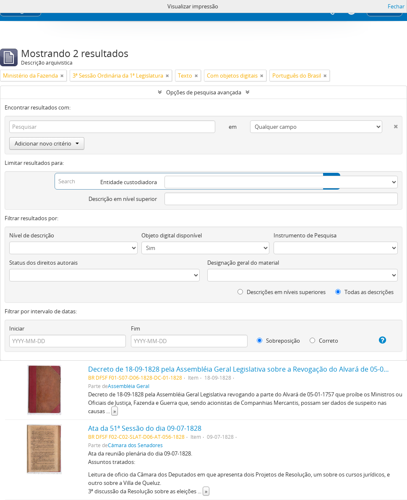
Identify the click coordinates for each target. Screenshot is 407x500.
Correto (324, 340)
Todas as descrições (364, 292)
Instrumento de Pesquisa (305, 235)
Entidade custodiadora (128, 182)
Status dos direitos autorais (43, 262)
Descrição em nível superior (123, 199)
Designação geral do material (243, 262)
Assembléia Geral (128, 386)
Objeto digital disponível (171, 235)
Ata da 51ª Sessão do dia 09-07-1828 (144, 428)
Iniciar (16, 328)
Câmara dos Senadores (135, 445)
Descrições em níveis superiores (281, 292)
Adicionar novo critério (47, 143)
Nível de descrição (31, 235)
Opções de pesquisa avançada (203, 92)
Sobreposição (278, 340)
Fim (135, 328)
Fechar (396, 6)
